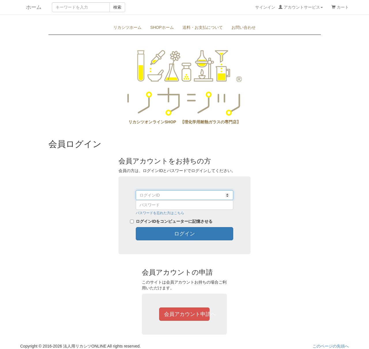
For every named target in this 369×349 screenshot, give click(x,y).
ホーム (31, 7)
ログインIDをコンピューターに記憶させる (174, 221)
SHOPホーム (162, 27)
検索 (117, 7)
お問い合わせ (243, 27)
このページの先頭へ (330, 346)
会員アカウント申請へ (187, 314)
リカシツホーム (127, 27)
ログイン (184, 234)
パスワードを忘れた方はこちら (160, 213)
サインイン (289, 7)
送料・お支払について (202, 27)
